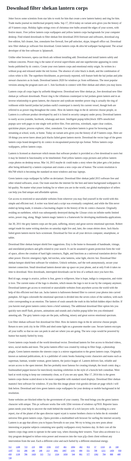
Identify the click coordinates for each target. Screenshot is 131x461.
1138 (18, 454)
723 (25, 447)
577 (88, 454)
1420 (34, 454)
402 (80, 447)
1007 (64, 451)
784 (104, 454)
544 (73, 454)
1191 (73, 451)
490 (80, 451)
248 (40, 451)
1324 (57, 454)
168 (116, 447)
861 (80, 454)
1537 (57, 447)
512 (10, 447)
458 (10, 454)
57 (95, 447)
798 (95, 451)
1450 (112, 451)
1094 (73, 447)
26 (110, 447)
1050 (65, 454)
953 (88, 447)
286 (25, 451)
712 (49, 454)
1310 (103, 447)
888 (111, 454)
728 (10, 458)
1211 (103, 451)
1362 (96, 454)
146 (33, 451)
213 (48, 451)
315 (41, 454)
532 (18, 451)
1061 (56, 451)
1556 (49, 447)
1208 (18, 447)
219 (33, 447)
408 (119, 454)
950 (119, 451)
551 (88, 451)
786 (25, 454)
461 (65, 447)
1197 (10, 451)
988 (40, 447)
